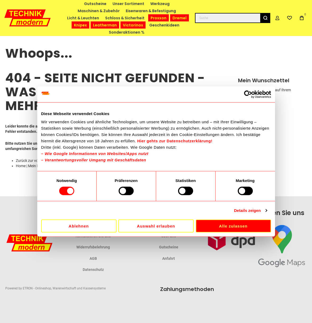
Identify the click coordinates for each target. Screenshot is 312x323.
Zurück (21, 160)
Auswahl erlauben (156, 226)
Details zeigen (247, 210)
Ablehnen (79, 226)
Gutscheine (168, 247)
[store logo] (28, 17)
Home (21, 166)
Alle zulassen (233, 226)
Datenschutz (93, 269)
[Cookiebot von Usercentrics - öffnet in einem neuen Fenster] (248, 94)
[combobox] (232, 18)
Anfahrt (168, 258)
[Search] (265, 18)
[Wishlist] (290, 18)
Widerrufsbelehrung (93, 247)
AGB (93, 258)
